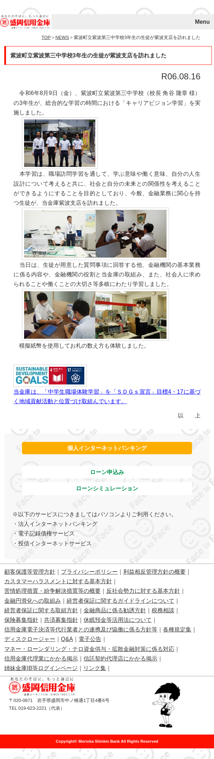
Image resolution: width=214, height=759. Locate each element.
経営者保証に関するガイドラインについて (120, 601)
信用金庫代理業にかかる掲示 (41, 659)
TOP (46, 37)
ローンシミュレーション (107, 488)
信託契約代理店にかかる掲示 (120, 659)
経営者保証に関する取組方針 (41, 610)
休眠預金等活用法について (118, 620)
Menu (202, 22)
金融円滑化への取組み (32, 601)
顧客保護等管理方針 (29, 572)
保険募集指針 (21, 620)
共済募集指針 (61, 620)
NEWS (62, 37)
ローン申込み (107, 472)
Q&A (67, 639)
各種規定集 (177, 629)
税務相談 (163, 610)
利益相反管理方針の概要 (154, 572)
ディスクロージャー (29, 639)
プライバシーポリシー (89, 572)
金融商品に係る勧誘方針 (115, 610)
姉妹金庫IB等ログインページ (41, 668)
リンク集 (94, 668)
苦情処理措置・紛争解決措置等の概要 (52, 591)
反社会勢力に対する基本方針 (143, 591)
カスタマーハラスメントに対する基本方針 (58, 581)
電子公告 (90, 639)
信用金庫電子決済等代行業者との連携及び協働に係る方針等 (80, 629)
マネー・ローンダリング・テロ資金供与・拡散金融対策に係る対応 (89, 649)
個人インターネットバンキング (107, 448)
